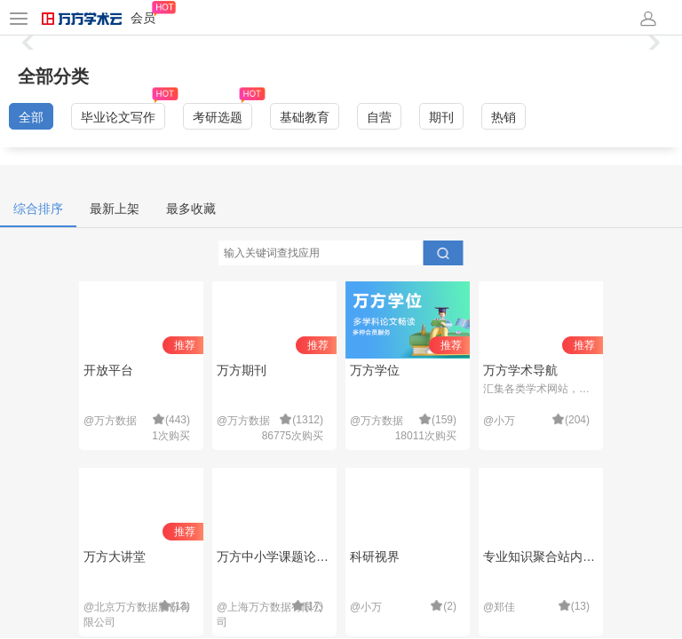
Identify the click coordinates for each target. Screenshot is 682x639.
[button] (651, 42)
